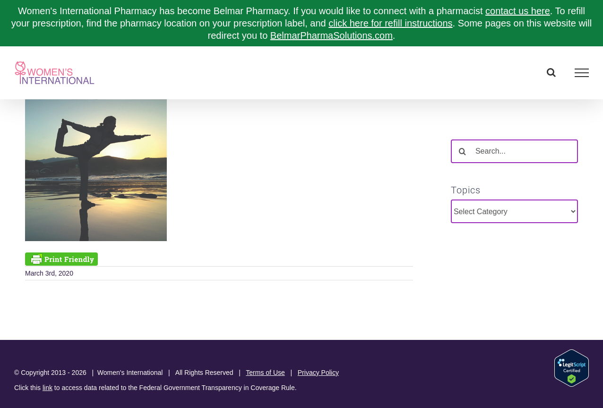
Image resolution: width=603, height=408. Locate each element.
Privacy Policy (318, 372)
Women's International (130, 372)
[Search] (462, 151)
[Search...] (514, 151)
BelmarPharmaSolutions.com (331, 35)
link (47, 387)
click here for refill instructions (390, 23)
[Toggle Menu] (582, 73)
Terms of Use (265, 372)
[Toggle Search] (551, 72)
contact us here (517, 11)
